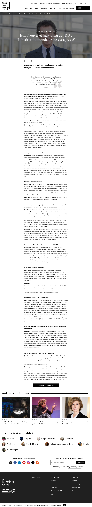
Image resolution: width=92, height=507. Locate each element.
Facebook (15, 462)
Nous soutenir (78, 3)
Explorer (52, 8)
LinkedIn (19, 462)
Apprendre (44, 8)
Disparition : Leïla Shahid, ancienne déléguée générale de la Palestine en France (46, 423)
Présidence (11, 444)
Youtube (24, 462)
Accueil (3, 13)
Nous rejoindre (76, 491)
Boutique (74, 480)
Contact (4, 505)
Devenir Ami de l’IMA (57, 491)
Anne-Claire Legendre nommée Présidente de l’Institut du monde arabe (75, 423)
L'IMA (59, 8)
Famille (86, 444)
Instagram (28, 462)
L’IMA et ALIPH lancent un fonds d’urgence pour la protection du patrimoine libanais (16, 423)
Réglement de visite (56, 505)
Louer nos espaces (67, 3)
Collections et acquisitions (61, 444)
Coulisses (69, 438)
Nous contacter (35, 481)
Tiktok (32, 462)
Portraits (10, 438)
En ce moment (28, 8)
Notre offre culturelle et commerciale (49, 3)
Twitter (10, 462)
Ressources (54, 484)
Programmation (48, 438)
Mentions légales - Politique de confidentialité (36, 505)
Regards (27, 438)
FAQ (52, 494)
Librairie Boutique (68, 8)
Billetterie (85, 8)
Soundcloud (37, 462)
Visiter (37, 8)
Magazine (11, 13)
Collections (54, 487)
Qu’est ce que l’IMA (36, 477)
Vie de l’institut (33, 444)
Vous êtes (33, 3)
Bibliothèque (12, 450)
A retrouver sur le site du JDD (46, 385)
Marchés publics (76, 487)
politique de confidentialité (74, 468)
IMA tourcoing (76, 484)
